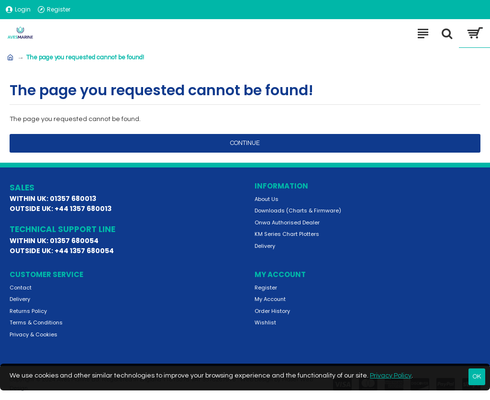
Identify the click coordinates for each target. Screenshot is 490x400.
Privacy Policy (391, 375)
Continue (245, 143)
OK (477, 376)
